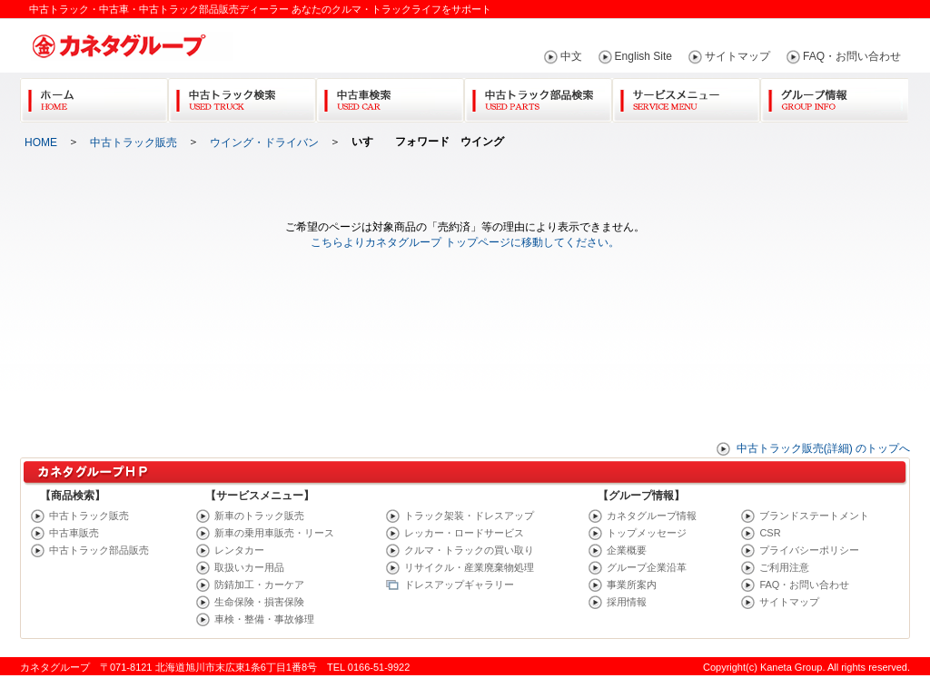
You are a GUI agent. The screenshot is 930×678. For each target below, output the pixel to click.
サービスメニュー (686, 97)
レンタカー (239, 550)
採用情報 (627, 601)
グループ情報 (834, 97)
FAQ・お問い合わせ (852, 56)
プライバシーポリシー (809, 550)
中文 (571, 56)
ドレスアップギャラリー (459, 584)
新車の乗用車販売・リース (274, 532)
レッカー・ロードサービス (464, 532)
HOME (41, 142)
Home (94, 97)
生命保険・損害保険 (259, 601)
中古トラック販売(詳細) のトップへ (823, 448)
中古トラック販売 (133, 142)
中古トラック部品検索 (538, 97)
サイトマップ (737, 56)
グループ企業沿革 (647, 567)
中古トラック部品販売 (99, 550)
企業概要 (627, 550)
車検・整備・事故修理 (264, 619)
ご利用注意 (784, 567)
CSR (769, 532)
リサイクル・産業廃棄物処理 (469, 567)
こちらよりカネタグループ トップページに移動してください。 (464, 242)
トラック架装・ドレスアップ (469, 515)
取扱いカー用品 (249, 567)
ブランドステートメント (814, 515)
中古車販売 (74, 532)
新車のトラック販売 (259, 515)
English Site (643, 56)
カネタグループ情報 (652, 515)
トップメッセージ (647, 532)
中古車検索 (390, 97)
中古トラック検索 (242, 97)
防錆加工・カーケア (259, 584)
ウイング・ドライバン (264, 142)
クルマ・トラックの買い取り (469, 550)
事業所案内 (632, 584)
